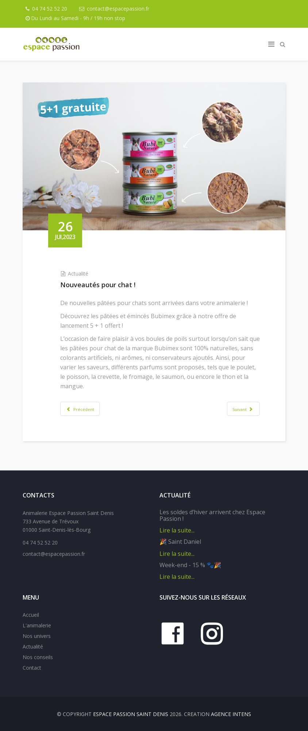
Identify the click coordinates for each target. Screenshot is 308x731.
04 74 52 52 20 (49, 8)
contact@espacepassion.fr (118, 8)
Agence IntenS (231, 714)
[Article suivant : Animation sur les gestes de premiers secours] (243, 409)
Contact (32, 667)
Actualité (78, 273)
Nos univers (37, 635)
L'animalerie (37, 625)
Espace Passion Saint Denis (130, 714)
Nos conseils (38, 657)
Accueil (31, 614)
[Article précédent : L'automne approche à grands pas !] (80, 409)
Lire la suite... (177, 530)
